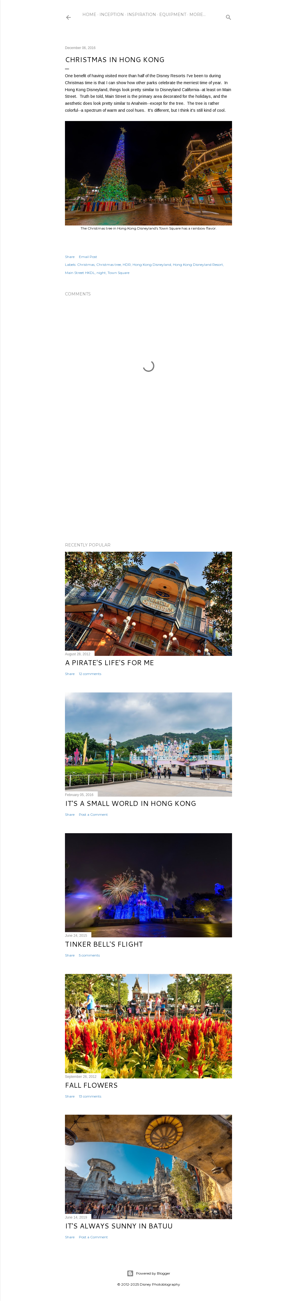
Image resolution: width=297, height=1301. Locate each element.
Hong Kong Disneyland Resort (198, 264)
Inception (111, 14)
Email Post (88, 257)
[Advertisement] (148, 487)
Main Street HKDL (80, 272)
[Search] (228, 16)
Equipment (172, 14)
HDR (127, 264)
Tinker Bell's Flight (104, 944)
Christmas (86, 264)
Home (89, 14)
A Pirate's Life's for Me (109, 662)
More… (197, 14)
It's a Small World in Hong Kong (130, 803)
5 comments (89, 955)
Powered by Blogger (148, 1273)
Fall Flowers (91, 1085)
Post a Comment (93, 814)
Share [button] (70, 257)
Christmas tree (108, 264)
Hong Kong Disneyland (152, 264)
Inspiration (141, 14)
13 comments (90, 1096)
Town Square (118, 272)
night (101, 272)
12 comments (90, 674)
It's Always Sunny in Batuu (119, 1226)
